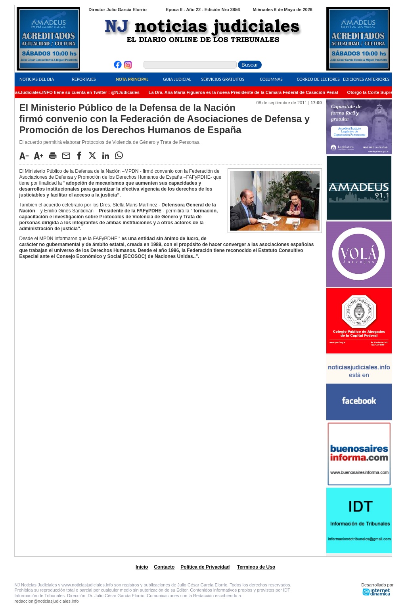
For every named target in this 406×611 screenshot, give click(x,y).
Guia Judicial (177, 79)
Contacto (164, 567)
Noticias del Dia (36, 79)
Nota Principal (132, 79)
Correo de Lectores (318, 79)
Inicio (142, 567)
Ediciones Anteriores (366, 79)
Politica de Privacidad (205, 567)
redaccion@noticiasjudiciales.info (47, 601)
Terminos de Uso (256, 567)
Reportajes (84, 79)
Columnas (271, 79)
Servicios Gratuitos (222, 79)
